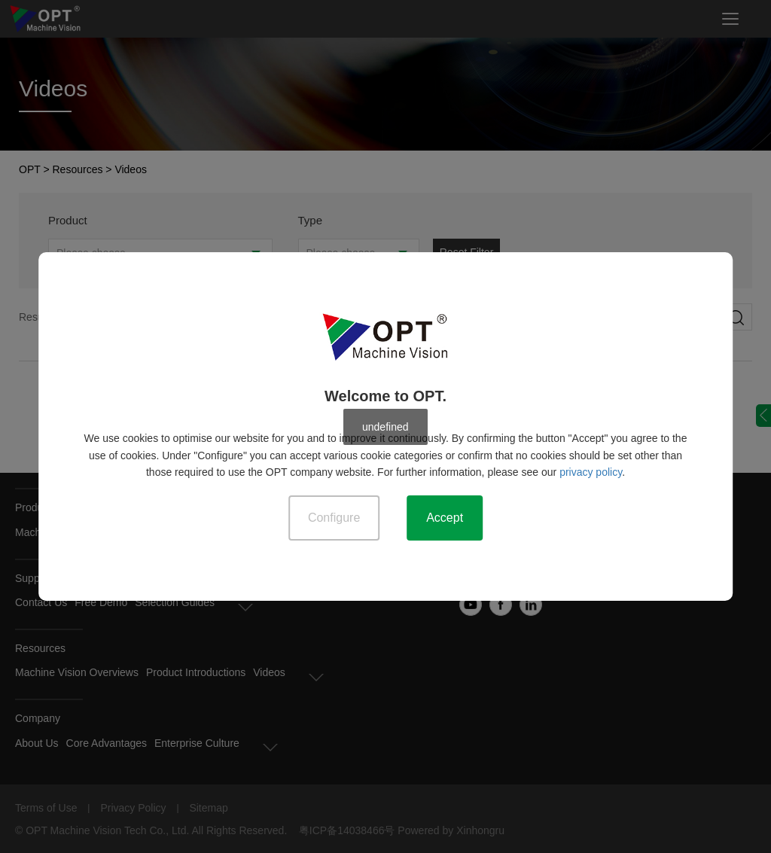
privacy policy (590, 472)
